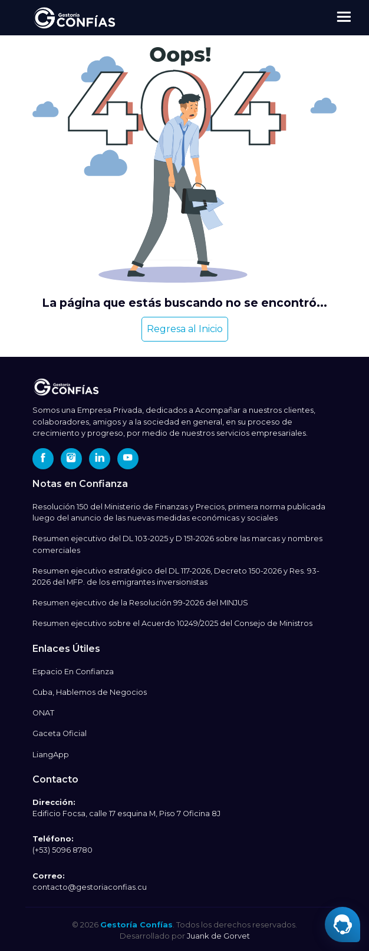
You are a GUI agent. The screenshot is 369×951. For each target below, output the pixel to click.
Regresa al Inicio (185, 328)
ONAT (43, 712)
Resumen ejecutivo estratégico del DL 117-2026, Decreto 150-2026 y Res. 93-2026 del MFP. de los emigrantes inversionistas (175, 576)
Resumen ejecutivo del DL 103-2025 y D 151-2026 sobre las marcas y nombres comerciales (177, 544)
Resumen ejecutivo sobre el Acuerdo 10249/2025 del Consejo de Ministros (172, 623)
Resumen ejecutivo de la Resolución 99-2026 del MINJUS (140, 602)
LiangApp (50, 754)
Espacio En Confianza (73, 671)
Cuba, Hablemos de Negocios (89, 692)
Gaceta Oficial (59, 733)
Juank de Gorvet (218, 935)
